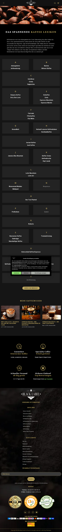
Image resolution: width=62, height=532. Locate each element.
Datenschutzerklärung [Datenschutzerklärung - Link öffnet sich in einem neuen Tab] (17, 262)
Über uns (25, 441)
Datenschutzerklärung (27, 451)
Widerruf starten (26, 448)
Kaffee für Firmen (27, 423)
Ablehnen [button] (26, 273)
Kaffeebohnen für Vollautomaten (30, 421)
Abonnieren (31, 479)
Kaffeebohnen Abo (27, 418)
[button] (54, 3)
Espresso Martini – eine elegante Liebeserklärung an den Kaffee (31, 323)
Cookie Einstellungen (27, 461)
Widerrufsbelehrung (27, 446)
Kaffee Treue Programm (28, 431)
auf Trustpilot (48, 379)
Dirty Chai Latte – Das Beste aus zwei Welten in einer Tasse (10, 323)
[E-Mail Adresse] (31, 474)
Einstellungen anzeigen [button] (40, 273)
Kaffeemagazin (26, 426)
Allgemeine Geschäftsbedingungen (30, 456)
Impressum (25, 443)
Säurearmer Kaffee (27, 413)
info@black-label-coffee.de (33, 492)
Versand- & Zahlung (27, 454)
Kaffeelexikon (26, 428)
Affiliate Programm (27, 459)
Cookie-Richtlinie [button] (17, 265)
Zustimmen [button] (16, 273)
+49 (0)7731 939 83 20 (33, 490)
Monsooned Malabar (27, 416)
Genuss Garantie (26, 411)
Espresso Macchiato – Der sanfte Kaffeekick (50, 322)
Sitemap (24, 464)
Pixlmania (48, 530)
